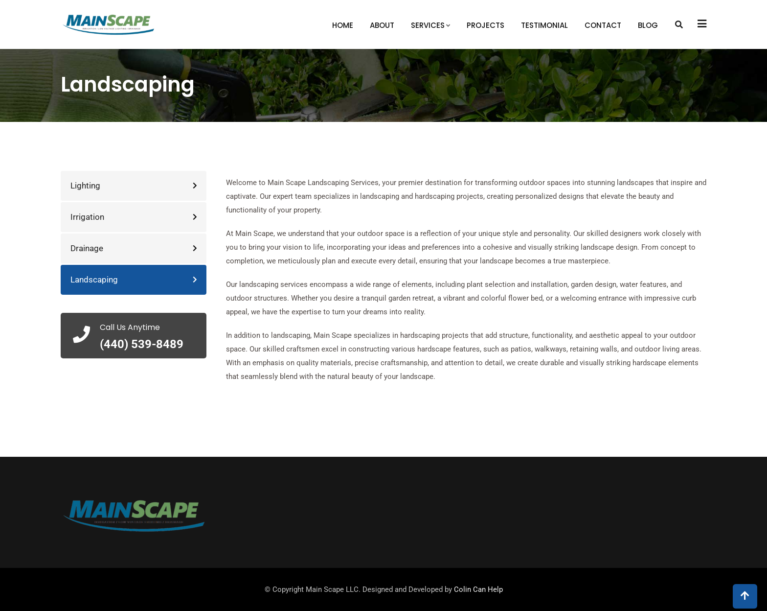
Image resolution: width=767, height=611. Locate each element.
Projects (485, 25)
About (382, 25)
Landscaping (94, 279)
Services (428, 25)
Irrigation (87, 217)
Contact (603, 25)
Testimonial (544, 25)
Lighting (85, 185)
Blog (648, 25)
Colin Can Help (478, 589)
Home (342, 25)
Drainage (86, 248)
